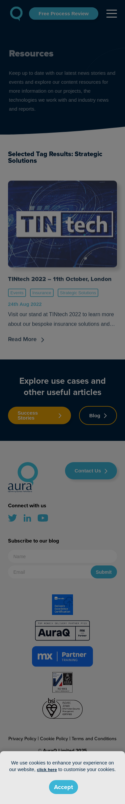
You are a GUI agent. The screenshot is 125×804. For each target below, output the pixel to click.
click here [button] (47, 769)
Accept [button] (63, 787)
